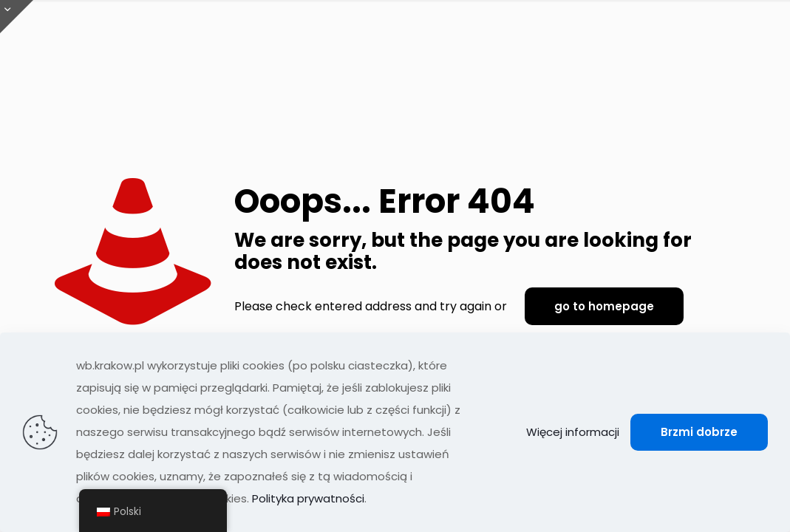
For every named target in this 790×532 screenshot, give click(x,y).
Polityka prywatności (308, 498)
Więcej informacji (572, 432)
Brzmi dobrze (699, 432)
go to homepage (604, 306)
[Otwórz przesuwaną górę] (16, 16)
